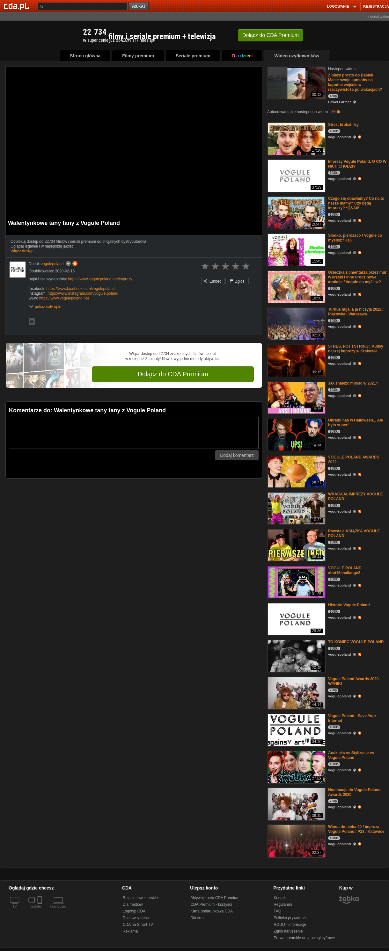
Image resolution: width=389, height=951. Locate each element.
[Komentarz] (134, 433)
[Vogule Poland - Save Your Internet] (295, 730)
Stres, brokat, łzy (343, 124)
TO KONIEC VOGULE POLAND (356, 642)
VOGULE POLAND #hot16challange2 (345, 570)
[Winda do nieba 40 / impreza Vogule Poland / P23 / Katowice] (295, 841)
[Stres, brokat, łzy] (295, 138)
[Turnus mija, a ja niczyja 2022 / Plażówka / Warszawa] (295, 323)
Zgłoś (237, 281)
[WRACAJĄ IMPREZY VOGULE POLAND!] (295, 508)
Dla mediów (133, 904)
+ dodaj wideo (378, 16)
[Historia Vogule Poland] (295, 619)
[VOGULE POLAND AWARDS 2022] (295, 471)
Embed (212, 281)
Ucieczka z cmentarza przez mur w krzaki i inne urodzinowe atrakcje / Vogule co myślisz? (357, 277)
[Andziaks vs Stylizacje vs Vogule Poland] (295, 767)
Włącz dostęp (22, 251)
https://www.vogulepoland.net (64, 298)
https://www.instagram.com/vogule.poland (83, 293)
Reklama (130, 931)
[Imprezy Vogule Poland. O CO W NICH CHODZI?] (295, 175)
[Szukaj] (83, 6)
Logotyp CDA (134, 911)
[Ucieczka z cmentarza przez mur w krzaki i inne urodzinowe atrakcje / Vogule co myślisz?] (295, 286)
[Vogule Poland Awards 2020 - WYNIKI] (295, 693)
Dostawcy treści (136, 918)
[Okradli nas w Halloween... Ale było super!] (295, 434)
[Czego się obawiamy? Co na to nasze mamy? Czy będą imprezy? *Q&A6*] (295, 212)
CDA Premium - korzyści (211, 904)
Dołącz (270, 35)
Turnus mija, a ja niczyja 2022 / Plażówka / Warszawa (356, 311)
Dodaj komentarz (237, 455)
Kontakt (280, 898)
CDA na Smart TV (138, 924)
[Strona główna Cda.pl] (17, 6)
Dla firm (196, 918)
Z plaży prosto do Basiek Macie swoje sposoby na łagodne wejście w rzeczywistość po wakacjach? (355, 82)
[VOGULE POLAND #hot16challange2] (295, 582)
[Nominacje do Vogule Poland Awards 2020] (295, 804)
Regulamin (283, 904)
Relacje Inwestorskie (140, 898)
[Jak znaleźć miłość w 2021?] (295, 397)
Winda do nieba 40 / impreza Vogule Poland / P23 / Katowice (356, 829)
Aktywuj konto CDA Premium (214, 898)
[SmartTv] (40, 910)
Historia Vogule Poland (349, 605)
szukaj (139, 6)
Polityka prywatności (291, 918)
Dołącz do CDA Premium (172, 374)
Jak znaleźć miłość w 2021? (353, 383)
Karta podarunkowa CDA (211, 911)
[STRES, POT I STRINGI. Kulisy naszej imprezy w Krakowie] (295, 360)
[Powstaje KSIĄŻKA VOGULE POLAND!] (295, 545)
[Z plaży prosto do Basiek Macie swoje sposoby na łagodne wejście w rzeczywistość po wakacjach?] (295, 83)
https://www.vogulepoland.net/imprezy (100, 279)
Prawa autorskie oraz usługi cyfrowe (304, 938)
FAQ (277, 911)
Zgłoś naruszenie (288, 931)
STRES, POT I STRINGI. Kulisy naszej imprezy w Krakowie (355, 348)
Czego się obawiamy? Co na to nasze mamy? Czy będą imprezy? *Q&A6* (356, 203)
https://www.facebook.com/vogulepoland (80, 288)
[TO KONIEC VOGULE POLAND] (295, 656)
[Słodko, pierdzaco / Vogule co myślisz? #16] (295, 249)
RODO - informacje (290, 924)
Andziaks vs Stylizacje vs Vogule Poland (351, 755)
